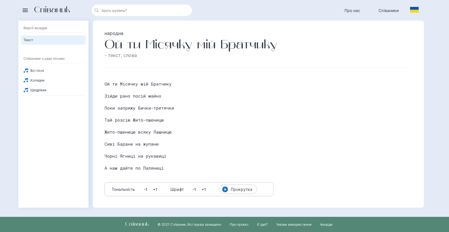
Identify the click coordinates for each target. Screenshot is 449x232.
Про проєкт (239, 224)
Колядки (37, 80)
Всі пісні (37, 70)
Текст (28, 40)
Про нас (352, 10)
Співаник (52, 10)
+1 (155, 189)
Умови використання (294, 224)
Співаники (389, 10)
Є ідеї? (262, 224)
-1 (145, 189)
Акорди (326, 224)
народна (114, 33)
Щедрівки (38, 90)
